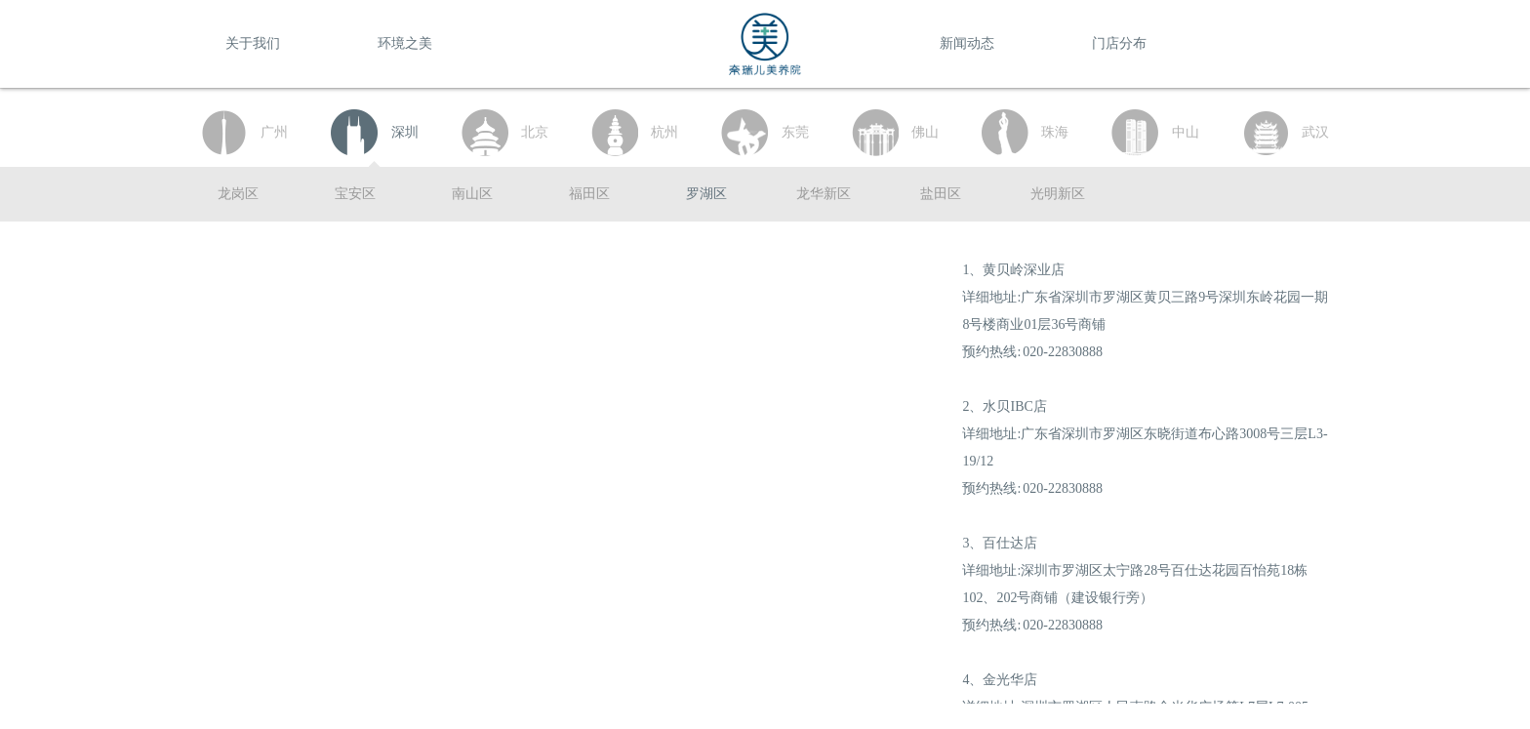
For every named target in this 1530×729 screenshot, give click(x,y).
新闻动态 (967, 43)
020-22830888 (1063, 351)
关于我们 (252, 43)
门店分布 (1119, 43)
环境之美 (405, 43)
